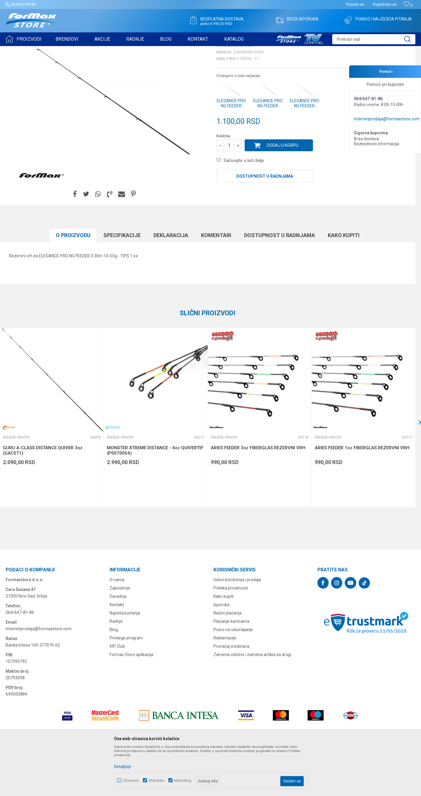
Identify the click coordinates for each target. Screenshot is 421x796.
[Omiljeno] (408, 5)
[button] (373, 39)
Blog (114, 675)
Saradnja (118, 642)
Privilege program (126, 684)
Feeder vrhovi (82, 50)
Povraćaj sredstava (231, 692)
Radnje (116, 667)
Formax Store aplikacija (131, 700)
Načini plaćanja (227, 659)
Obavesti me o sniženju (384, 164)
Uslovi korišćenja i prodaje (237, 625)
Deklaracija (170, 281)
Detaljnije (122, 766)
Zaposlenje (120, 634)
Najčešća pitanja (125, 659)
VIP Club (117, 692)
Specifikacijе (122, 281)
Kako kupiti (344, 281)
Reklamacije (224, 684)
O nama (117, 625)
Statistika (156, 780)
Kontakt (117, 650)
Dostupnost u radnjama (264, 222)
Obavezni (131, 780)
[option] (156, 463)
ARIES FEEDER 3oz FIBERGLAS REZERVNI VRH (258, 493)
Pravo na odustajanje (233, 675)
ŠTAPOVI (59, 50)
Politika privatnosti (230, 634)
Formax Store (17, 50)
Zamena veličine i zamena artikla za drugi (252, 700)
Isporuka (221, 650)
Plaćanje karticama (231, 667)
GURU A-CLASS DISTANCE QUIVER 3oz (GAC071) (43, 496)
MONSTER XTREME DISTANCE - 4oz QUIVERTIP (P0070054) (155, 496)
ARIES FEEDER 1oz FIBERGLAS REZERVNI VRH (362, 493)
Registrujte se (384, 4)
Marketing (182, 780)
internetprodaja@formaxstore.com (387, 118)
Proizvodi (39, 50)
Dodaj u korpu (282, 191)
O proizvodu (73, 281)
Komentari (216, 281)
